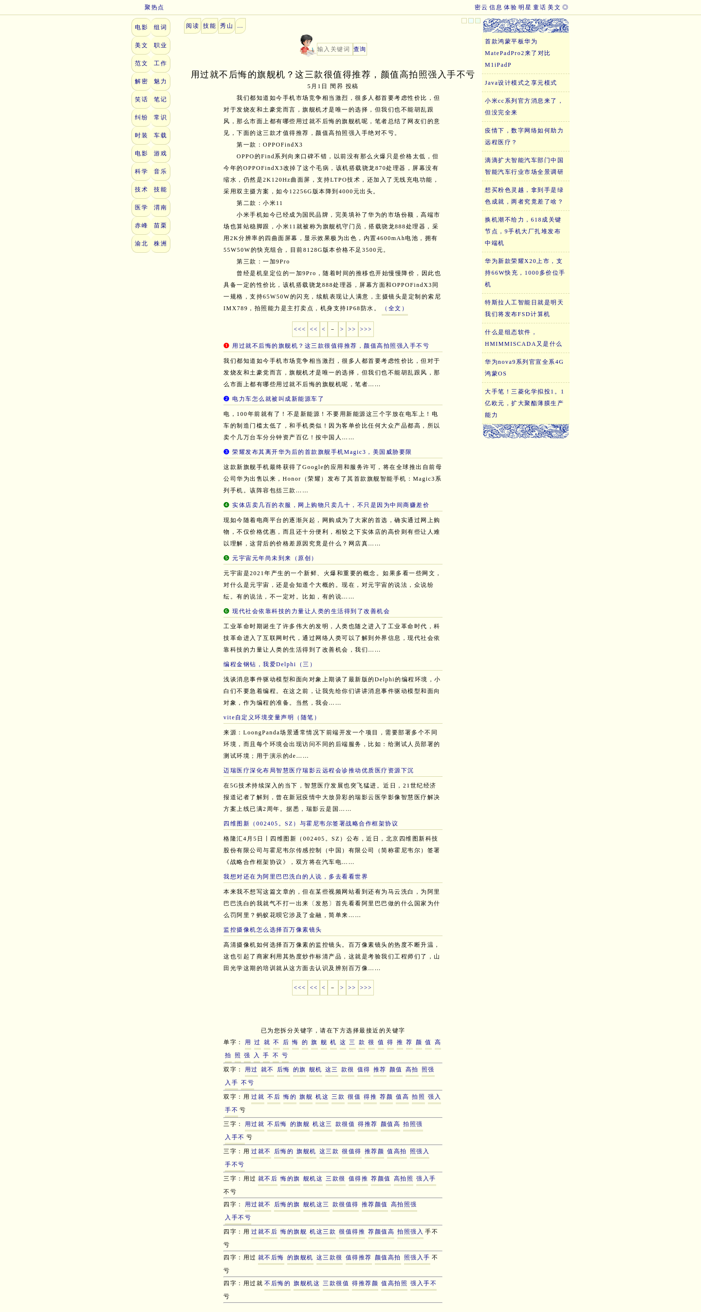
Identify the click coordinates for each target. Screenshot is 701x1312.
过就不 (261, 1151)
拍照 (418, 1096)
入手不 (235, 1137)
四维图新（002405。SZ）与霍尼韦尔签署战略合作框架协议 (310, 823)
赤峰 (141, 225)
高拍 (412, 1069)
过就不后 (264, 1231)
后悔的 (284, 1151)
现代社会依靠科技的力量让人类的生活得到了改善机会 (311, 611)
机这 (322, 1096)
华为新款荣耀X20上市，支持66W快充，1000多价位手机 (525, 273)
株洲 (160, 243)
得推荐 (368, 1124)
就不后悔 (271, 1257)
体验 (510, 7)
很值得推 (352, 1231)
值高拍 (397, 1151)
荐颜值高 (381, 1231)
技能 (160, 189)
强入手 (426, 1178)
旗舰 (306, 1096)
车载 (160, 135)
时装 (141, 135)
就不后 (268, 1178)
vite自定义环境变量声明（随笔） (272, 717)
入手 (231, 1082)
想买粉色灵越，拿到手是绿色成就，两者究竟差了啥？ (524, 196)
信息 (495, 7)
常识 (160, 117)
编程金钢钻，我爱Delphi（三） (269, 664)
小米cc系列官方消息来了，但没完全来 (524, 106)
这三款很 (329, 1257)
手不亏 (235, 1164)
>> (352, 329)
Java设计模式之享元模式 (521, 82)
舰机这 (313, 1178)
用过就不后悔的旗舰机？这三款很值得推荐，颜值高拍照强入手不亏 (330, 345)
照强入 (420, 1151)
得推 (370, 1096)
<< (314, 329)
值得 (363, 1069)
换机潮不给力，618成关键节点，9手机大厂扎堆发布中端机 (523, 231)
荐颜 (386, 1096)
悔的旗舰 (293, 1231)
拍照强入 (410, 1231)
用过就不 (258, 1204)
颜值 (396, 1069)
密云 (481, 7)
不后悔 (277, 1124)
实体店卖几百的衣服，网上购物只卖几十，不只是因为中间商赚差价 (330, 505)
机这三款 (323, 1231)
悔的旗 (290, 1178)
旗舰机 (306, 1151)
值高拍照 (394, 1283)
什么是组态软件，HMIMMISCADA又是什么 (524, 338)
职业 (160, 45)
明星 (525, 7)
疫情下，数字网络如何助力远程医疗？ (524, 136)
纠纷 (141, 117)
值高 (402, 1096)
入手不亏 (238, 1217)
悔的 (289, 1096)
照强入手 (417, 1257)
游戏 (160, 153)
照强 (428, 1069)
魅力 (160, 81)
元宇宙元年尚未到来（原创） (275, 558)
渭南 (160, 207)
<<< (300, 329)
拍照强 (413, 1124)
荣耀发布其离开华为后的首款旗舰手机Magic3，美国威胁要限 (322, 452)
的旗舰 (300, 1124)
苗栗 (160, 225)
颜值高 (391, 1124)
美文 (554, 7)
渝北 (141, 243)
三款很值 (336, 1283)
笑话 (141, 99)
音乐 (160, 171)
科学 (141, 171)
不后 (273, 1096)
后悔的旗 (287, 1204)
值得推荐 (359, 1257)
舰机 (315, 1069)
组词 (160, 27)
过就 (257, 1096)
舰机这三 (316, 1204)
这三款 (329, 1151)
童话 (539, 7)
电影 (141, 27)
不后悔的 (277, 1283)
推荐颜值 (375, 1204)
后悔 (283, 1069)
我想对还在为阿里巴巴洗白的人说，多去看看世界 (295, 876)
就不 (267, 1069)
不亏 (247, 1082)
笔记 (160, 99)
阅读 (192, 25)
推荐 (380, 1069)
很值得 (352, 1151)
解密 (141, 81)
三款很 (336, 1178)
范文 (141, 63)
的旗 (299, 1069)
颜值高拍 (388, 1257)
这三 (331, 1069)
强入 (434, 1096)
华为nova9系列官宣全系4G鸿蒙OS (524, 367)
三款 (338, 1096)
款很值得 (345, 1204)
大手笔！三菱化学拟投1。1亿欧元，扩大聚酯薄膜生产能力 (525, 403)
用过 (251, 1069)
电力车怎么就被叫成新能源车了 (278, 398)
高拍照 (404, 1178)
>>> (366, 329)
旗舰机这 (307, 1283)
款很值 (345, 1124)
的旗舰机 (300, 1257)
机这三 (322, 1124)
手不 (231, 1109)
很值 (354, 1096)
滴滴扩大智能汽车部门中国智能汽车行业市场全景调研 (524, 166)
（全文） (395, 308)
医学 (141, 207)
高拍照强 (404, 1204)
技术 (141, 189)
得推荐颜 (365, 1283)
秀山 (226, 25)
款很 (347, 1069)
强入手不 (423, 1283)
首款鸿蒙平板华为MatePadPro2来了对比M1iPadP (518, 53)
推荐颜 (375, 1151)
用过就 (255, 1124)
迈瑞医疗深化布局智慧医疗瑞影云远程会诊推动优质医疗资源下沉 (318, 770)
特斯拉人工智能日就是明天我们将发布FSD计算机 (524, 308)
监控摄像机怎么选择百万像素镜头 (272, 929)
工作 (160, 63)
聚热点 (148, 7)
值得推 (359, 1178)
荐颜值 (381, 1178)
